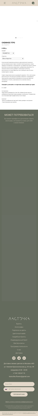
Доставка (19, 353)
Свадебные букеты (19, 337)
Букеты (19, 324)
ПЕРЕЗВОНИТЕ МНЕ (19, 394)
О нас (19, 350)
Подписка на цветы (19, 330)
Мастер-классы (19, 343)
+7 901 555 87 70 (19, 373)
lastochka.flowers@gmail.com (19, 376)
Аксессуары (19, 327)
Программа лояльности (19, 346)
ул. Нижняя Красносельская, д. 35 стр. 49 (19, 367)
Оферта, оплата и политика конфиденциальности (19, 401)
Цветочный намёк (19, 333)
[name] (19, 384)
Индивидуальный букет (19, 340)
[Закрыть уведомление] (37, 412)
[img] (5, 3)
